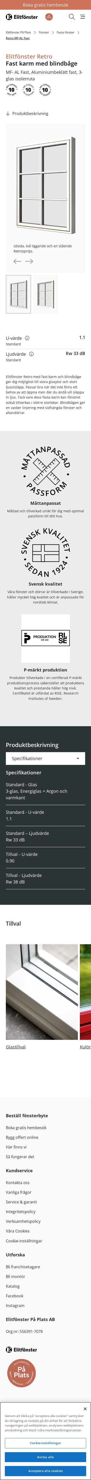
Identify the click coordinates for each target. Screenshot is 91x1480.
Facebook (14, 1296)
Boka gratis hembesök (45, 5)
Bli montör (15, 1276)
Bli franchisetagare (23, 1266)
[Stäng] (85, 1409)
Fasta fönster (65, 32)
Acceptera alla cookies (45, 1471)
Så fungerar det (20, 1156)
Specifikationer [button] (27, 758)
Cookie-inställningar (24, 1241)
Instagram (15, 1305)
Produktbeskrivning (30, 113)
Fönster (44, 32)
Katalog (13, 1286)
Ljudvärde (19, 354)
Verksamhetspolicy (23, 1221)
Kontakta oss (18, 1182)
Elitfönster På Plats (18, 32)
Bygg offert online (22, 1137)
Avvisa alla (45, 1457)
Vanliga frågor (19, 1192)
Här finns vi (16, 1147)
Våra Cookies (18, 1231)
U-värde (17, 338)
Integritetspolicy (20, 1211)
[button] (82, 17)
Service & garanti (21, 1202)
